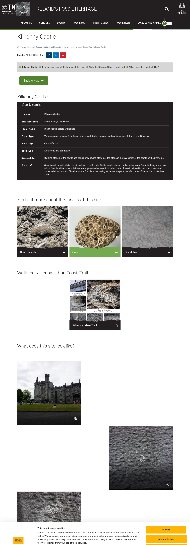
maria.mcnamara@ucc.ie (129, 468)
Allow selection (166, 517)
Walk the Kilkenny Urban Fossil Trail (107, 65)
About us (26, 22)
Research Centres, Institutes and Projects (44, 34)
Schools (44, 22)
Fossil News (123, 22)
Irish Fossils (101, 22)
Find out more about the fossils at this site (63, 65)
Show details (150, 539)
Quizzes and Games (149, 22)
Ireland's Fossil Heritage (72, 34)
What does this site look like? (144, 65)
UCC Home (21, 34)
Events (61, 22)
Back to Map (34, 78)
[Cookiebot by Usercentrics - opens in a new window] (18, 539)
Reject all (166, 526)
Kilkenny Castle (30, 65)
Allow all (166, 507)
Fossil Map (79, 22)
